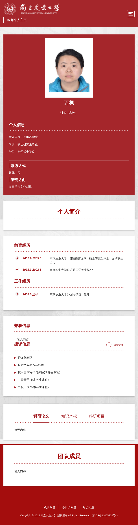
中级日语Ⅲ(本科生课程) (33, 379)
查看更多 (119, 344)
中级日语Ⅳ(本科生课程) (33, 387)
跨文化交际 (25, 357)
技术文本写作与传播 (31, 364)
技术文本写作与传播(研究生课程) (39, 372)
